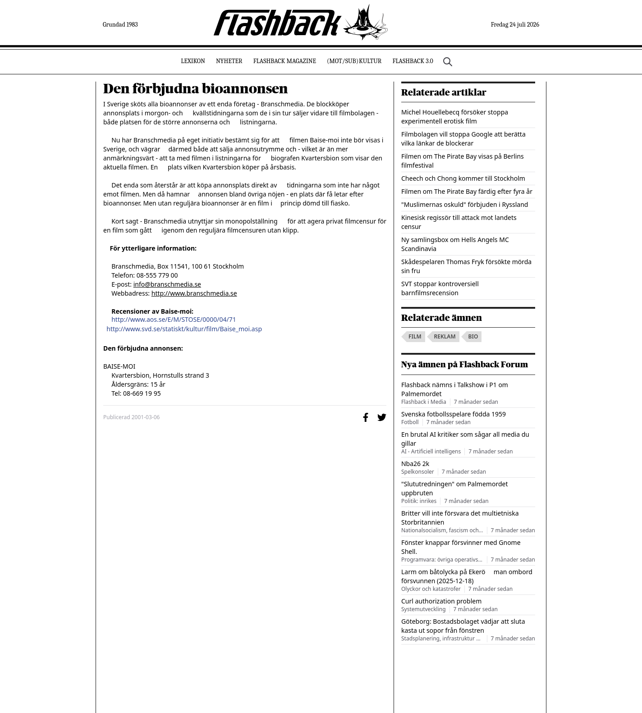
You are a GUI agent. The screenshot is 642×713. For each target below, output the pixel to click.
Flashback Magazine (284, 61)
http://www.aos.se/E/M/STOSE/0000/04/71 (173, 319)
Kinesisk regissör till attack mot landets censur (459, 222)
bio (473, 336)
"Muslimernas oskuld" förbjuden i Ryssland (464, 204)
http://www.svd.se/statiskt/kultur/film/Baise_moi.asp (184, 329)
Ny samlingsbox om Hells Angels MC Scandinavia (455, 244)
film (415, 336)
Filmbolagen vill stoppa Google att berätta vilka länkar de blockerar (463, 138)
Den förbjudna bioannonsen (195, 89)
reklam (445, 336)
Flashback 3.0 (412, 61)
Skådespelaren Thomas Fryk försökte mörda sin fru (466, 266)
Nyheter (229, 61)
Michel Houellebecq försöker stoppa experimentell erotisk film (454, 116)
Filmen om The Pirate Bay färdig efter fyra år (466, 191)
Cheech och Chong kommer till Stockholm (463, 178)
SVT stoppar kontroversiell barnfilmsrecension (440, 288)
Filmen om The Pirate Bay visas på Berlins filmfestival (462, 160)
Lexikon (193, 61)
